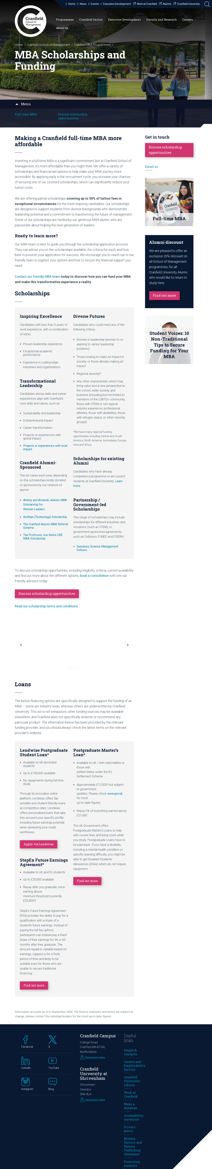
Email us (151, 166)
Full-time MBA (26, 114)
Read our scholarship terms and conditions (46, 606)
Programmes (65, 19)
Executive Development (124, 19)
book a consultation (94, 576)
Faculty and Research (161, 19)
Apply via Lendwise (39, 791)
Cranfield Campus (98, 982)
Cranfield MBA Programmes (92, 45)
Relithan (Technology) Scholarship (45, 517)
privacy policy (32, 1161)
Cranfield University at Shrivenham (93, 1020)
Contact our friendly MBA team (37, 276)
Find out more (34, 932)
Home (19, 45)
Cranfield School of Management (48, 45)
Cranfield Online (91, 19)
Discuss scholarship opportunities (72, 116)
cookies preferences (83, 1161)
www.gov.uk (115, 740)
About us (62, 28)
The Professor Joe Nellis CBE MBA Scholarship (43, 536)
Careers (187, 19)
